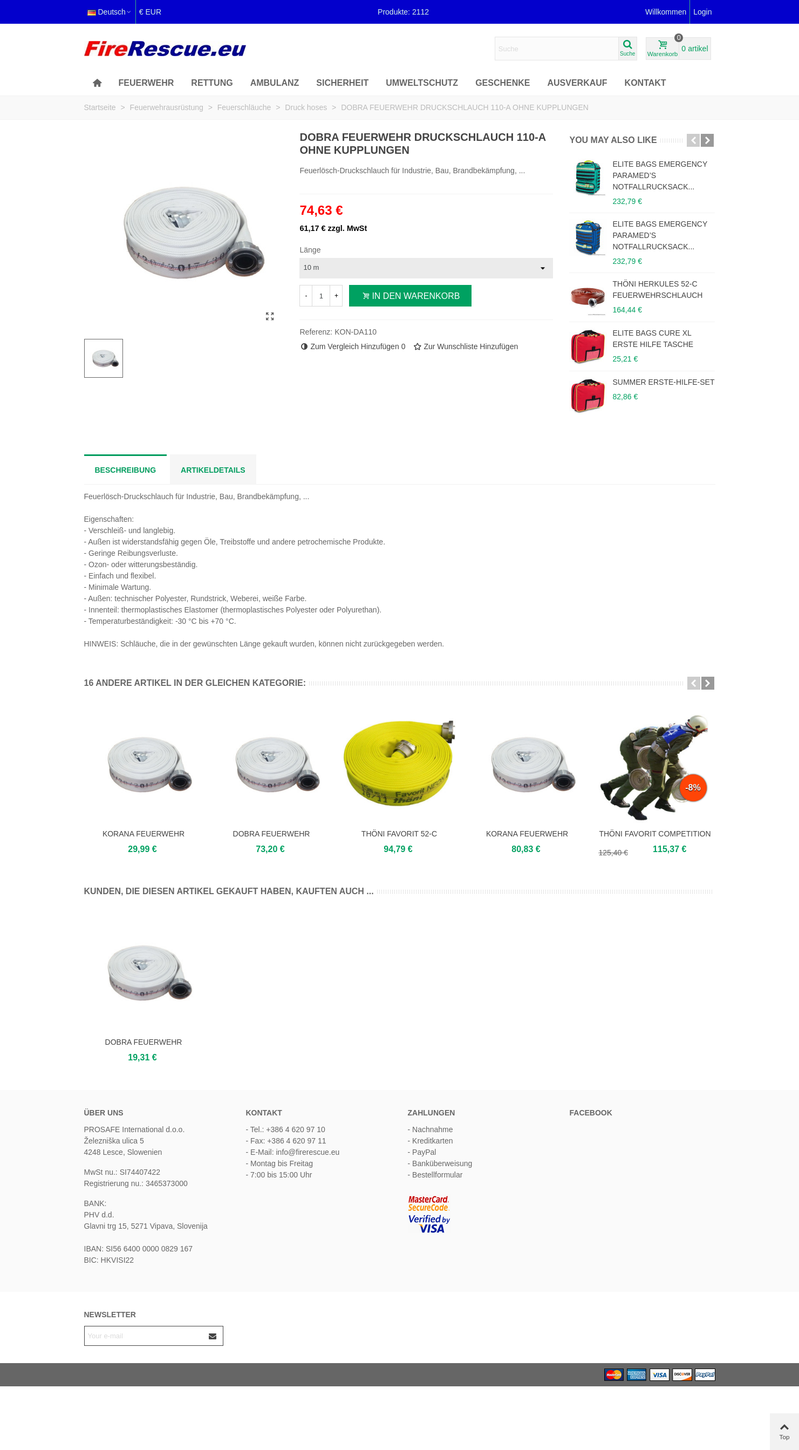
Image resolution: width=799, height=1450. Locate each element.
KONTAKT (645, 82)
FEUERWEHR (146, 82)
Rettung (212, 82)
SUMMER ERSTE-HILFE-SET (663, 382)
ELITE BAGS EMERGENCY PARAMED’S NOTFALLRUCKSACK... (659, 175)
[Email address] (144, 1335)
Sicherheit (342, 82)
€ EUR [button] (150, 12)
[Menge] (321, 296)
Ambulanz (274, 82)
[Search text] (556, 48)
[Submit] (213, 1335)
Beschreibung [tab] (125, 470)
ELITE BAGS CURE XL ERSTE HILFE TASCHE (652, 339)
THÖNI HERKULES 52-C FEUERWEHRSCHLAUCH (657, 289)
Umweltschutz (422, 82)
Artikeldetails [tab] (213, 470)
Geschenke (502, 82)
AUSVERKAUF (577, 82)
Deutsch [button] (109, 12)
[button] (693, 140)
